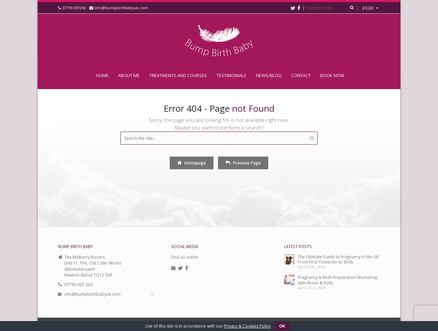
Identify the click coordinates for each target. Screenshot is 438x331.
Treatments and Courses (178, 75)
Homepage (191, 163)
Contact (301, 75)
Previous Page (243, 163)
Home (102, 75)
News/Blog (269, 75)
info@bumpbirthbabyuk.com (121, 7)
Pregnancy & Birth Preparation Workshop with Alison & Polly (338, 279)
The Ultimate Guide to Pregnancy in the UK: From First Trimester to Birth (338, 259)
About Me (129, 75)
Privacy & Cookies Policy (247, 326)
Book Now (332, 75)
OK (282, 326)
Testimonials (231, 75)
